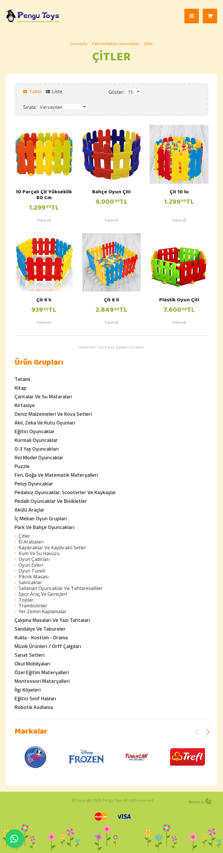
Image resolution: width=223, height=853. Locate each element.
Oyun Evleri (31, 565)
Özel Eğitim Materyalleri (42, 672)
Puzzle (22, 466)
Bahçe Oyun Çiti (111, 192)
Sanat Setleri (29, 655)
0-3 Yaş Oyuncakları (37, 449)
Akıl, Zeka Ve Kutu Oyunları (45, 422)
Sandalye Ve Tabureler (40, 629)
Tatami (22, 379)
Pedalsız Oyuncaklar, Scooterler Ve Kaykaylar (65, 492)
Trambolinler (33, 605)
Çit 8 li (111, 300)
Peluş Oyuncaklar (34, 483)
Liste (54, 91)
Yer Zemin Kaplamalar (42, 611)
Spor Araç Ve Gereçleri (43, 594)
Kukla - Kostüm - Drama (41, 637)
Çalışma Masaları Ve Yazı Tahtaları (52, 620)
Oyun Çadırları (34, 559)
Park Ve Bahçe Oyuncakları (115, 43)
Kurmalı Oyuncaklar (36, 440)
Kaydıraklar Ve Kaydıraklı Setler (52, 547)
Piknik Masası (33, 576)
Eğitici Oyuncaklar (35, 431)
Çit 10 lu (179, 192)
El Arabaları (31, 542)
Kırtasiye (25, 405)
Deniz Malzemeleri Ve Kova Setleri (53, 414)
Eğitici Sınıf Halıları (35, 698)
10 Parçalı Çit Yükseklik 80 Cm (44, 195)
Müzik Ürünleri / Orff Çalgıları (48, 646)
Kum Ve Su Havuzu (39, 553)
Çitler (148, 43)
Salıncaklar (30, 582)
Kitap (20, 388)
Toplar (26, 600)
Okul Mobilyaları (32, 663)
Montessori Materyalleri (42, 681)
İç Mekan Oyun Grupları (41, 518)
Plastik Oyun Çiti (179, 300)
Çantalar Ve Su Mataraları (43, 396)
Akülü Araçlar (29, 510)
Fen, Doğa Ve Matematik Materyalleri (56, 475)
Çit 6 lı (43, 300)
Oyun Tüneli (32, 571)
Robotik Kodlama (34, 707)
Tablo (32, 91)
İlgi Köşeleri (28, 690)
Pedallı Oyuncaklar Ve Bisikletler (51, 501)
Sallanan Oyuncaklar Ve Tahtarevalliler (61, 588)
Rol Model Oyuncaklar (39, 457)
